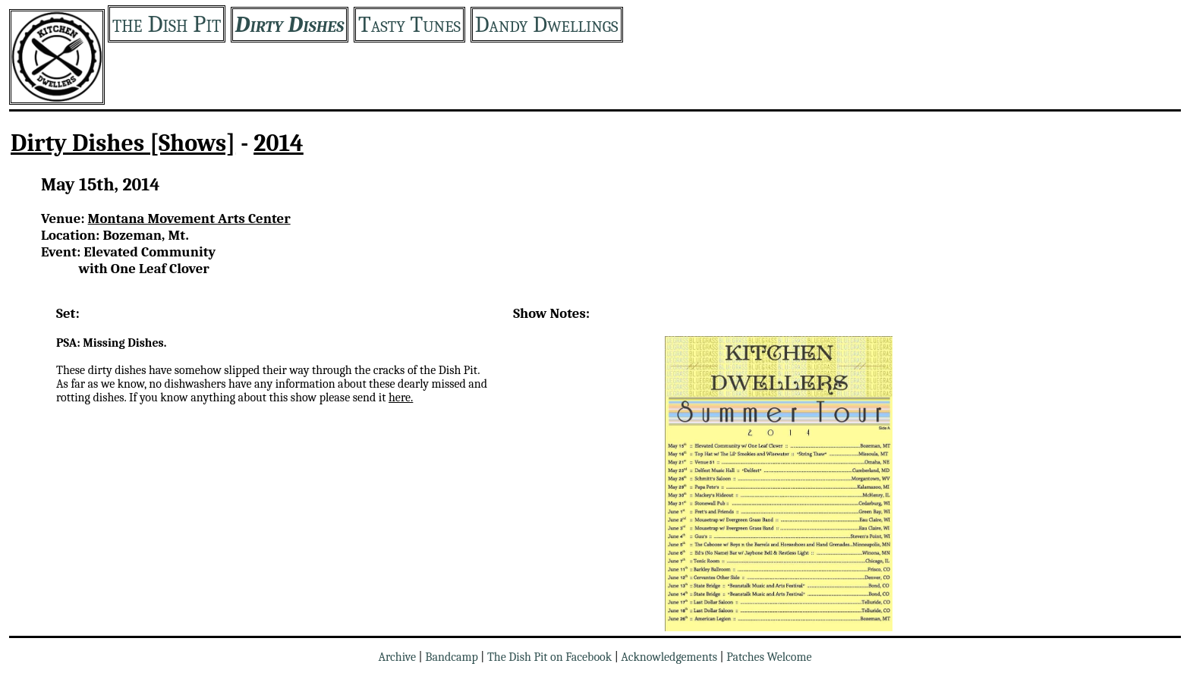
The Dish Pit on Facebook (549, 657)
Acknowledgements (669, 657)
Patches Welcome (768, 657)
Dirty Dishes (289, 24)
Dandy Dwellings (547, 24)
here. (401, 397)
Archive (397, 657)
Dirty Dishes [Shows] (123, 143)
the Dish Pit (166, 24)
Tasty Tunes (409, 24)
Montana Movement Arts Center (189, 218)
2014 (278, 143)
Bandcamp (451, 657)
